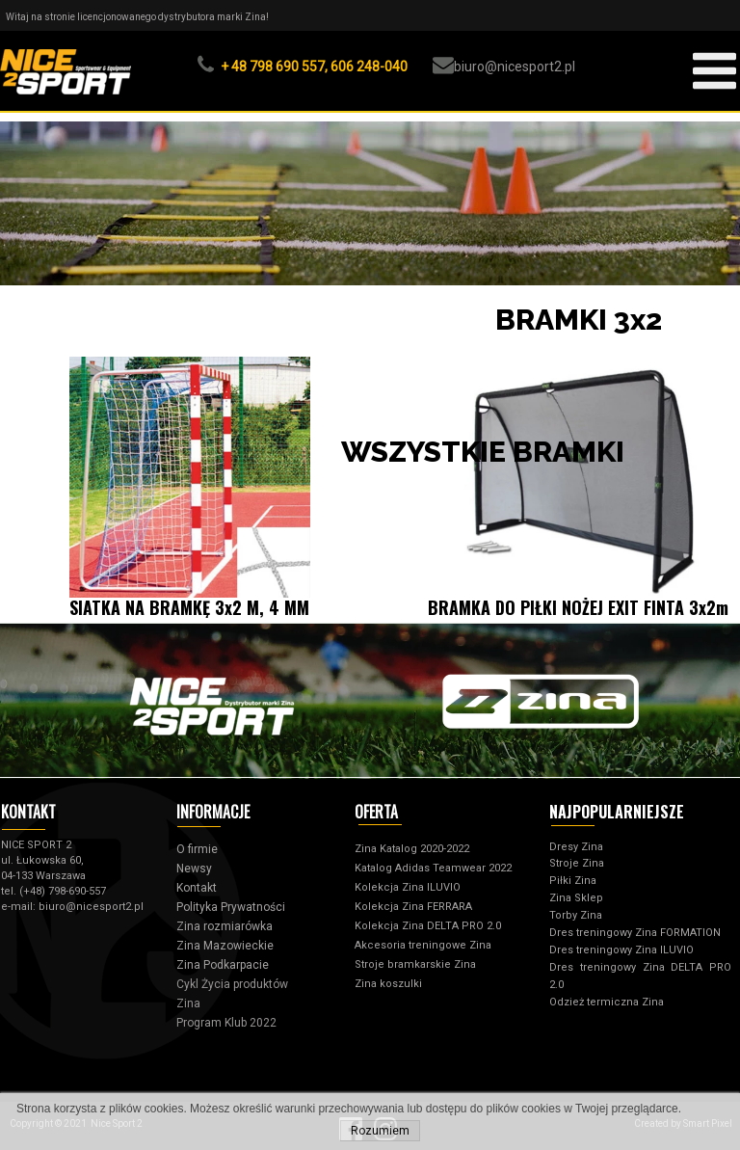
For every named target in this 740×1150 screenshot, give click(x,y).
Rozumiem (380, 1130)
